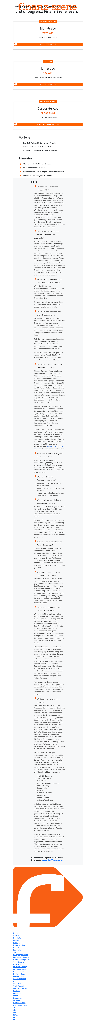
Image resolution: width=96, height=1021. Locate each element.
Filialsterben (18, 964)
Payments (17, 950)
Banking (16, 943)
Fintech (16, 947)
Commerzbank (18, 976)
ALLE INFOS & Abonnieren (48, 124)
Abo (14, 1010)
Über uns (16, 991)
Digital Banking (19, 945)
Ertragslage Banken (20, 955)
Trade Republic (18, 986)
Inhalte (16, 935)
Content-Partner (19, 1003)
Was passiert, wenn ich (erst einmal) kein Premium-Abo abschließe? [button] (46, 235)
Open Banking (18, 962)
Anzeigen (16, 1000)
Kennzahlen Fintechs (21, 957)
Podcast (16, 940)
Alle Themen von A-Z (21, 969)
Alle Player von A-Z (20, 988)
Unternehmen (18, 971)
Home (15, 933)
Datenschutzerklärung (21, 1005)
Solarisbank (17, 983)
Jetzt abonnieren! (48, 44)
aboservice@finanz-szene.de (45, 307)
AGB (15, 1007)
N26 (14, 981)
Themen (16, 952)
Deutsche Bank (19, 974)
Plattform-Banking (20, 967)
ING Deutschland (19, 979)
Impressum (17, 998)
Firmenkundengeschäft (22, 959)
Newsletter (17, 938)
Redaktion (17, 993)
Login (15, 1015)
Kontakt (16, 995)
